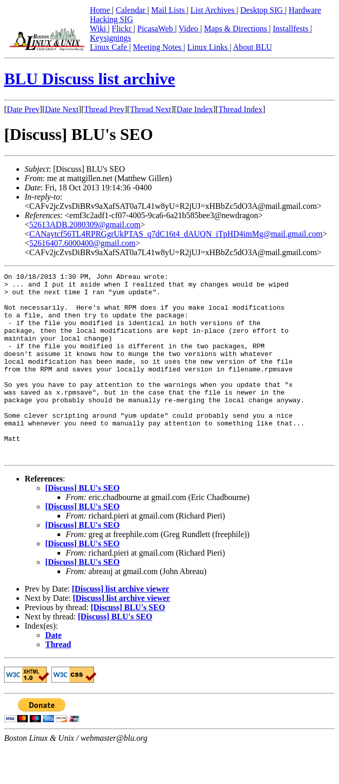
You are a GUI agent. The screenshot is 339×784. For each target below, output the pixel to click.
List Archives (214, 10)
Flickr (123, 28)
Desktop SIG (262, 10)
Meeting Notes (158, 47)
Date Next (62, 109)
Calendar (131, 10)
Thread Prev (104, 109)
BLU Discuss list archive (89, 78)
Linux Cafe (109, 47)
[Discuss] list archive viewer (120, 625)
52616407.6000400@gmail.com (82, 243)
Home (101, 10)
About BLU (252, 47)
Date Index (195, 109)
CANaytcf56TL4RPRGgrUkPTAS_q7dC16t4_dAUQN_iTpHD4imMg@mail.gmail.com (176, 233)
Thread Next (150, 109)
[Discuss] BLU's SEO (82, 525)
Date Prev (23, 109)
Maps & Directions (236, 28)
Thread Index (240, 109)
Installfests (291, 28)
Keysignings (110, 37)
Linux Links (208, 47)
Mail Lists (168, 10)
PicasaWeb (156, 28)
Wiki (99, 28)
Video (189, 28)
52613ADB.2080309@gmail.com (85, 224)
